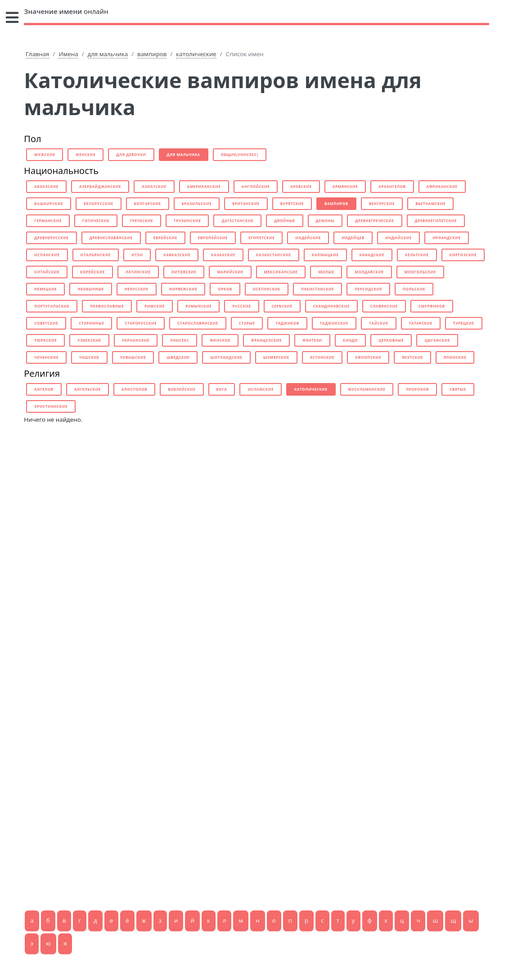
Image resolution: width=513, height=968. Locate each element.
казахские (223, 254)
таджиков (287, 323)
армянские (345, 186)
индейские (308, 237)
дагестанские (237, 220)
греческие (141, 220)
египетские (261, 237)
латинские (138, 271)
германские (48, 220)
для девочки (131, 154)
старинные (91, 323)
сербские (282, 305)
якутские (412, 357)
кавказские (176, 254)
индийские (398, 237)
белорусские (98, 203)
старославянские (197, 323)
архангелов (391, 186)
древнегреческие (374, 220)
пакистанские (317, 288)
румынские (198, 305)
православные (107, 305)
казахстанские (273, 254)
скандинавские (331, 305)
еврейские (165, 237)
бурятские (292, 203)
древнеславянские (111, 237)
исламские (261, 389)
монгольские (420, 271)
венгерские (382, 203)
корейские (92, 271)
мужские (44, 154)
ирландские (446, 237)
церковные (391, 340)
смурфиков (431, 305)
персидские (368, 288)
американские (204, 186)
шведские (177, 357)
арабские (301, 186)
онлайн (66, 11)
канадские (372, 254)
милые (326, 271)
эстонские (322, 357)
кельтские (417, 254)
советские (46, 323)
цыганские (437, 340)
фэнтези (312, 340)
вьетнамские (430, 203)
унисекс (179, 340)
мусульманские (367, 389)
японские (455, 357)
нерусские (136, 288)
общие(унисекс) (239, 154)
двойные (284, 220)
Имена (68, 54)
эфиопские (368, 357)
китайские (46, 271)
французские (266, 340)
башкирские (48, 203)
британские (246, 203)
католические (196, 54)
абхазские (46, 186)
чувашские (133, 357)
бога (221, 389)
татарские (420, 323)
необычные (90, 288)
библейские (181, 389)
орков (225, 288)
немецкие (45, 288)
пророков (417, 389)
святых (458, 389)
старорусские (141, 323)
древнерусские (51, 237)
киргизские (463, 254)
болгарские (147, 203)
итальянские (96, 254)
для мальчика (108, 54)
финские (220, 340)
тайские (378, 323)
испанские (46, 254)
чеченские (46, 357)
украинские (135, 340)
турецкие (463, 323)
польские (414, 288)
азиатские (154, 186)
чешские (89, 357)
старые (247, 323)
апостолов (134, 389)
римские (154, 305)
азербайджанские (100, 186)
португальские (51, 305)
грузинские (187, 220)
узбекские (89, 340)
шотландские (226, 357)
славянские (384, 305)
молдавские (369, 271)
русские (241, 305)
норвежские (183, 288)
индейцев (353, 237)
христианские (51, 406)
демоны (325, 220)
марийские (230, 271)
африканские (442, 186)
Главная (38, 54)
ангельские (87, 389)
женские (85, 154)
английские (256, 186)
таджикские (334, 323)
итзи (137, 254)
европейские (213, 237)
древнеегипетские (436, 220)
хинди (350, 340)
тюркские (45, 340)
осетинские (266, 288)
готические (95, 220)
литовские (184, 271)
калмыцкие (325, 254)
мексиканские (281, 271)
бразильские (197, 203)
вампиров (151, 54)
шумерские (276, 357)
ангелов (44, 389)
